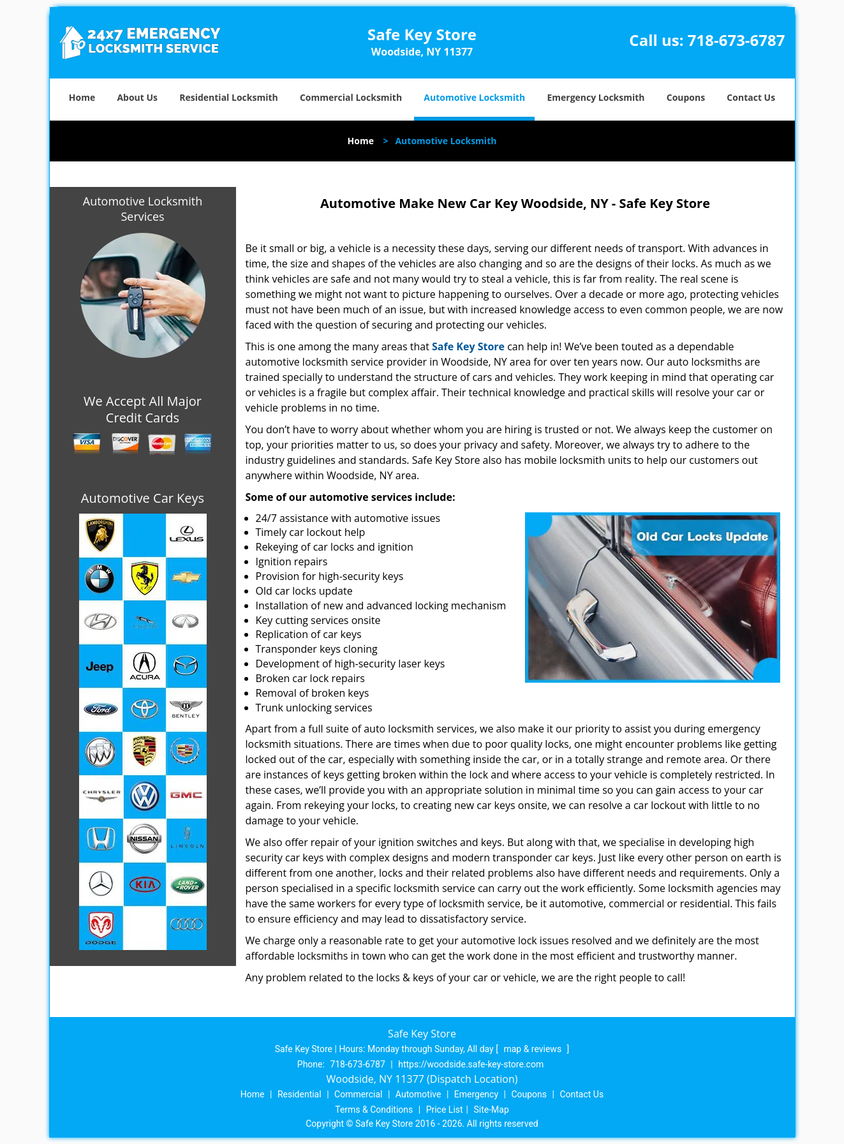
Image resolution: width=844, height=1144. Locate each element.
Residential (300, 1094)
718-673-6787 (736, 39)
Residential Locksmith (228, 97)
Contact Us (751, 97)
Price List (444, 1109)
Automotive (418, 1094)
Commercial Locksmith (351, 97)
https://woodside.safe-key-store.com (471, 1064)
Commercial (358, 1094)
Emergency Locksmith (595, 97)
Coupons (686, 97)
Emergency (476, 1094)
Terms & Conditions (374, 1109)
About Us (137, 97)
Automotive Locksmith (474, 97)
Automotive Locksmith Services (142, 208)
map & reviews (533, 1049)
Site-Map (491, 1109)
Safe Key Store (468, 346)
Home (82, 97)
